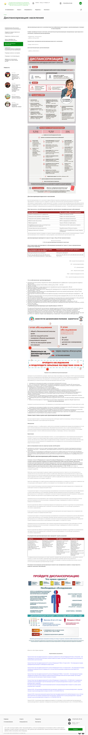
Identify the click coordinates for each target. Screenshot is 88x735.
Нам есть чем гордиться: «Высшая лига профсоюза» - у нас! (16, 77)
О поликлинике (9, 9)
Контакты (47, 9)
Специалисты (28, 9)
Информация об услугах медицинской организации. (13, 28)
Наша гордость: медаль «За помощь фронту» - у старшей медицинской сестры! (16, 88)
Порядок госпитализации (12, 56)
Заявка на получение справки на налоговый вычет (11, 60)
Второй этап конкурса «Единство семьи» (16, 105)
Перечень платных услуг (12, 36)
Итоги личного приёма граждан (16, 97)
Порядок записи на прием (12, 53)
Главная (6, 719)
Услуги (19, 9)
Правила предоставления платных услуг (12, 32)
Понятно (75, 729)
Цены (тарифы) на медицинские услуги (11, 40)
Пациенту (38, 9)
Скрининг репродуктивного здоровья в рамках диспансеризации (13, 48)
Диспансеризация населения (10, 44)
